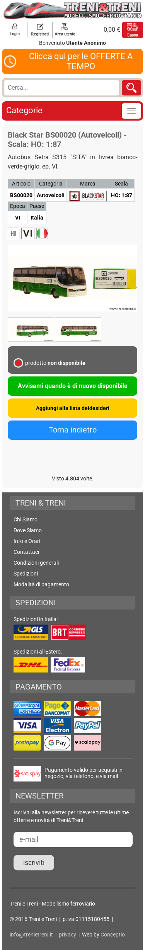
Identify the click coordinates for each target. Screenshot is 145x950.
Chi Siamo (26, 519)
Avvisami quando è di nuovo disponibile (73, 386)
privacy (67, 934)
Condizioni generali (36, 563)
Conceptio (113, 934)
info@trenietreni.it (31, 934)
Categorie (24, 110)
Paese (36, 206)
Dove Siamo (28, 530)
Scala (121, 183)
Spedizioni (26, 573)
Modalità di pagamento (41, 584)
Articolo (21, 183)
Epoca (17, 206)
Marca (88, 183)
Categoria (51, 183)
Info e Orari (27, 541)
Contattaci (26, 552)
